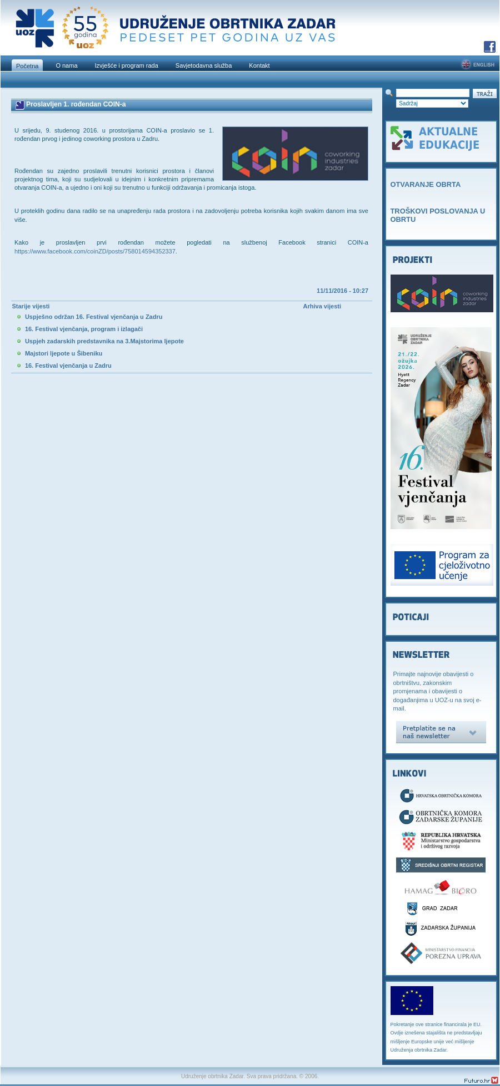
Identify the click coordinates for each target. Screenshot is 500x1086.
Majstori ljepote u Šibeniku (63, 353)
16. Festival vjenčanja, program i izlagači (84, 329)
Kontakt (259, 65)
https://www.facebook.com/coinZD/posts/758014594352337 (95, 251)
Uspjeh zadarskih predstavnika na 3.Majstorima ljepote (104, 341)
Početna (27, 66)
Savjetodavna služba (204, 65)
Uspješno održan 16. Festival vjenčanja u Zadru (94, 316)
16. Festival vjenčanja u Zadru (68, 365)
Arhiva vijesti (322, 306)
